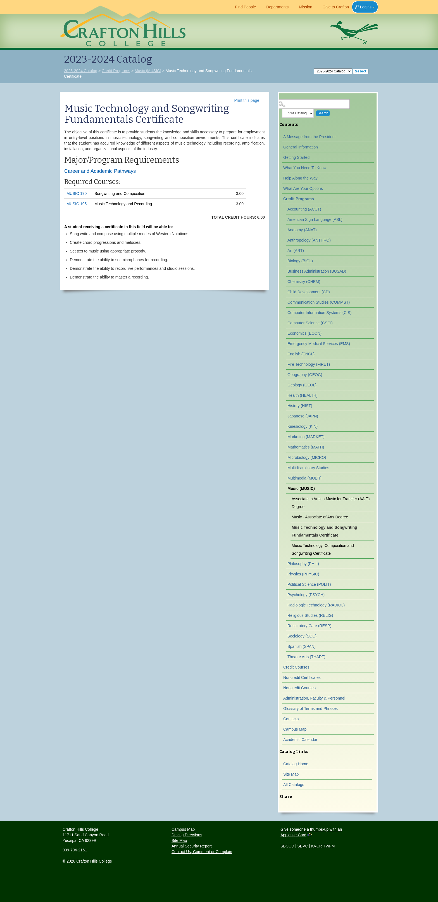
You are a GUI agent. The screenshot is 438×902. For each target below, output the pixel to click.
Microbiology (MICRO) (306, 457)
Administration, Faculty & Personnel (314, 698)
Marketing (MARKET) (306, 437)
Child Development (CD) (308, 292)
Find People (243, 7)
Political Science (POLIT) (309, 584)
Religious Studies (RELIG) (310, 615)
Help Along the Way (300, 178)
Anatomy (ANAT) (302, 230)
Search (323, 113)
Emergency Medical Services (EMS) (318, 343)
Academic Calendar (300, 739)
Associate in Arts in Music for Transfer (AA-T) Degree (331, 503)
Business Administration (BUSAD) (316, 271)
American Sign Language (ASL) (314, 219)
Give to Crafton (333, 7)
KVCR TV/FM (323, 846)
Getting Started (296, 157)
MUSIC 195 (76, 204)
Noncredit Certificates (302, 677)
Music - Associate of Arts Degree (320, 517)
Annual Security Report (192, 846)
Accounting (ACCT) (304, 209)
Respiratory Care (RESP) (309, 626)
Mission (303, 7)
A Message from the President (309, 136)
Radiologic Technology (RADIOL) (316, 605)
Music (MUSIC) (148, 71)
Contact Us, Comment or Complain (202, 851)
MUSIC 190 (76, 193)
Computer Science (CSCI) (310, 323)
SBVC (302, 846)
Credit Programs (116, 71)
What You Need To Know (305, 168)
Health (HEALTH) (302, 395)
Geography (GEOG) (304, 374)
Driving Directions (187, 835)
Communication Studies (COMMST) (318, 302)
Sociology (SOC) (301, 636)
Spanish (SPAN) (301, 646)
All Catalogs (293, 784)
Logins (365, 7)
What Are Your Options (303, 188)
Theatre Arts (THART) (306, 657)
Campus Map (294, 729)
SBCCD (287, 846)
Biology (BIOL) (300, 261)
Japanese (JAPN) (302, 416)
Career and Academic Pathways (100, 171)
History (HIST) (299, 405)
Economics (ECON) (304, 333)
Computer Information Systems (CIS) (319, 312)
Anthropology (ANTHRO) (309, 240)
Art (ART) (295, 250)
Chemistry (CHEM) (303, 281)
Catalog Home (295, 764)
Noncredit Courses (299, 688)
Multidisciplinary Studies (308, 468)
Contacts (291, 719)
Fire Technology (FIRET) (308, 364)
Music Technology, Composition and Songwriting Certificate (323, 549)
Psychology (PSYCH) (306, 594)
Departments (275, 7)
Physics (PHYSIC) (303, 574)
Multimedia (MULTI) (304, 478)
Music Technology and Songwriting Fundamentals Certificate (324, 531)
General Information (300, 147)
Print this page (247, 100)
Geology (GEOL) (301, 385)
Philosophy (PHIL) (303, 563)
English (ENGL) (301, 354)
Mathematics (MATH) (305, 447)
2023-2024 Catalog (80, 71)
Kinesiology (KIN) (302, 426)
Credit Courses (296, 667)
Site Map (291, 774)
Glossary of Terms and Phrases (310, 708)
